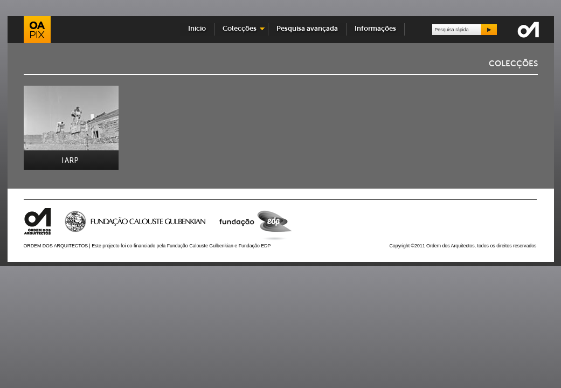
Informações (375, 28)
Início (197, 28)
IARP (70, 160)
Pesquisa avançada (307, 28)
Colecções (239, 28)
